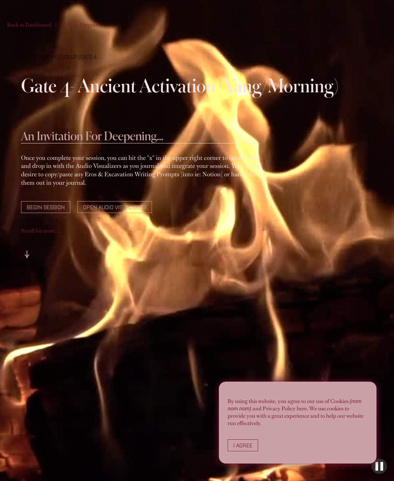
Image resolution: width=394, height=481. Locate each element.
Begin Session (46, 207)
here (302, 408)
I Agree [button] (243, 445)
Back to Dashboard (29, 24)
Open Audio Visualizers (114, 207)
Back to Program (80, 24)
